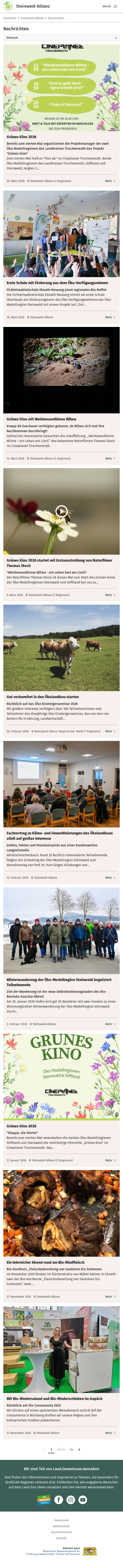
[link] (44, 1449)
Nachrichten (56, 18)
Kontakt (61, 1538)
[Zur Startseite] (9, 6)
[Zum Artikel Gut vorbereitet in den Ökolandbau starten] (110, 731)
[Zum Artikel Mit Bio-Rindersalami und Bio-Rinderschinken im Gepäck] (110, 1433)
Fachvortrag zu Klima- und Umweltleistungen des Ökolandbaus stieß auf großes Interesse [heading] (60, 836)
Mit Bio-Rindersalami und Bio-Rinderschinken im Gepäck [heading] (54, 1398)
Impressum (61, 1520)
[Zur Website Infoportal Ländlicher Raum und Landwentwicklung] (43, 1500)
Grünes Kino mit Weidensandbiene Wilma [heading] (41, 419)
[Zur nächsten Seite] (79, 1449)
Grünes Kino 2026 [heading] (21, 137)
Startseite (9, 18)
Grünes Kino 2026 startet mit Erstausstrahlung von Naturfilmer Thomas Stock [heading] (59, 563)
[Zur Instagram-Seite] (70, 1500)
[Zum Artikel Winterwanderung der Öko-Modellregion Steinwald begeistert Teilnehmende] (110, 1024)
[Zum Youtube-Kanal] (82, 1500)
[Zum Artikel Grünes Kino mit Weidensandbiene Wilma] (110, 458)
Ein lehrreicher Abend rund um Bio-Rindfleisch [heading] (45, 1262)
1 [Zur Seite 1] (51, 1449)
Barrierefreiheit (61, 1532)
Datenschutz (61, 1526)
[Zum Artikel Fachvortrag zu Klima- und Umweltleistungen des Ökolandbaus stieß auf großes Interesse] (110, 878)
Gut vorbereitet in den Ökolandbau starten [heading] (43, 697)
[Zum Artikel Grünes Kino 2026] (110, 181)
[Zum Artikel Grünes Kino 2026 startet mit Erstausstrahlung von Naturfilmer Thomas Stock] (110, 595)
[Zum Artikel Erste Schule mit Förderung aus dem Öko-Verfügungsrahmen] (110, 317)
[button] (115, 6)
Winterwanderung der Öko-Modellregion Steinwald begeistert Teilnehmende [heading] (59, 982)
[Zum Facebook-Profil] (58, 1500)
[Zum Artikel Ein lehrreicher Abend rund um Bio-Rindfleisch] (110, 1297)
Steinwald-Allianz (32, 18)
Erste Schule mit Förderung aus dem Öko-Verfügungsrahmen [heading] (57, 283)
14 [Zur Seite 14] (71, 1449)
